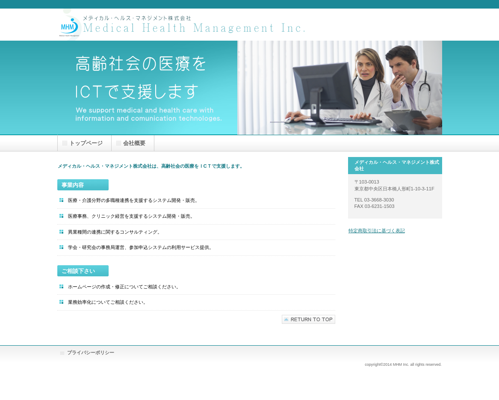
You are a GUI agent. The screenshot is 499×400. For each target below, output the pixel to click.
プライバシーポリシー (90, 352)
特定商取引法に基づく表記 (376, 230)
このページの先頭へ (308, 319)
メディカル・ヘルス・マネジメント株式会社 (185, 25)
